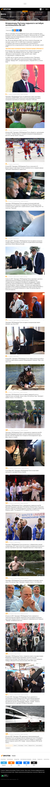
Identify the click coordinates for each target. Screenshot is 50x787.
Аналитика (46, 759)
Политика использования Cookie (7, 772)
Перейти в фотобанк (24, 94)
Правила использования (11, 770)
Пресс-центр (27, 770)
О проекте (3, 770)
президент (8, 747)
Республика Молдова (26, 759)
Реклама (18, 770)
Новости (15, 745)
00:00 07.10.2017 (9, 27)
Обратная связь (41, 772)
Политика (3, 759)
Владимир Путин (32, 745)
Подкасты (39, 759)
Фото (7, 745)
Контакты (22, 770)
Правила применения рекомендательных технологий (26, 772)
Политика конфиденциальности (37, 770)
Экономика (10, 759)
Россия (11, 745)
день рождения (39, 745)
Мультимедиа (20, 745)
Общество (16, 759)
